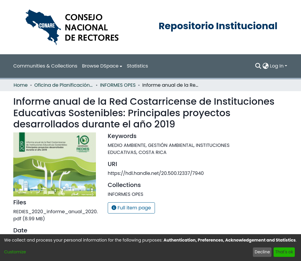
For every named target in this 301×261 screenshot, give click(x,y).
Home (21, 85)
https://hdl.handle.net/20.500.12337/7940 (156, 173)
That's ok (284, 252)
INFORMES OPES (118, 85)
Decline (262, 252)
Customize (15, 252)
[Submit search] (258, 66)
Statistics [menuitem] (137, 66)
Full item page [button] (131, 207)
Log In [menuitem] (277, 66)
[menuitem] (102, 66)
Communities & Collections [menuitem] (45, 66)
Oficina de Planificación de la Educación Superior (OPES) (63, 85)
